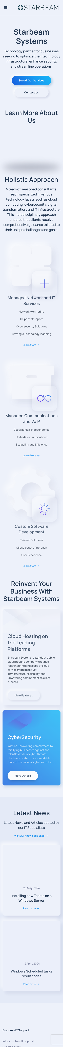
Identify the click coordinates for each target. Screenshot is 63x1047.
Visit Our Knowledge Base (29, 835)
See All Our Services (31, 80)
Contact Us (31, 92)
